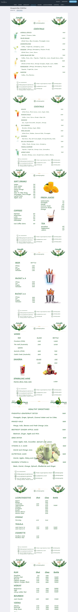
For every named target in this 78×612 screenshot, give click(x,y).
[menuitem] (15, 4)
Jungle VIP (12, 10)
